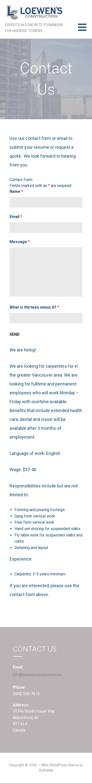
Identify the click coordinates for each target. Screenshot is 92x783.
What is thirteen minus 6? (34, 307)
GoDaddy (46, 770)
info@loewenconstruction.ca (37, 674)
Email (16, 216)
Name (16, 191)
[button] (85, 30)
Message (20, 241)
